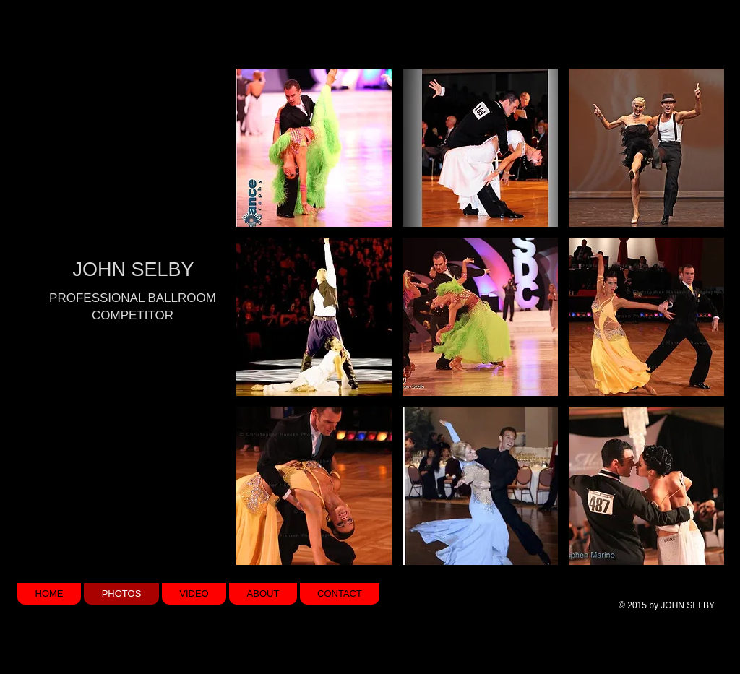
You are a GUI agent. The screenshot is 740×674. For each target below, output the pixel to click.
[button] (314, 148)
